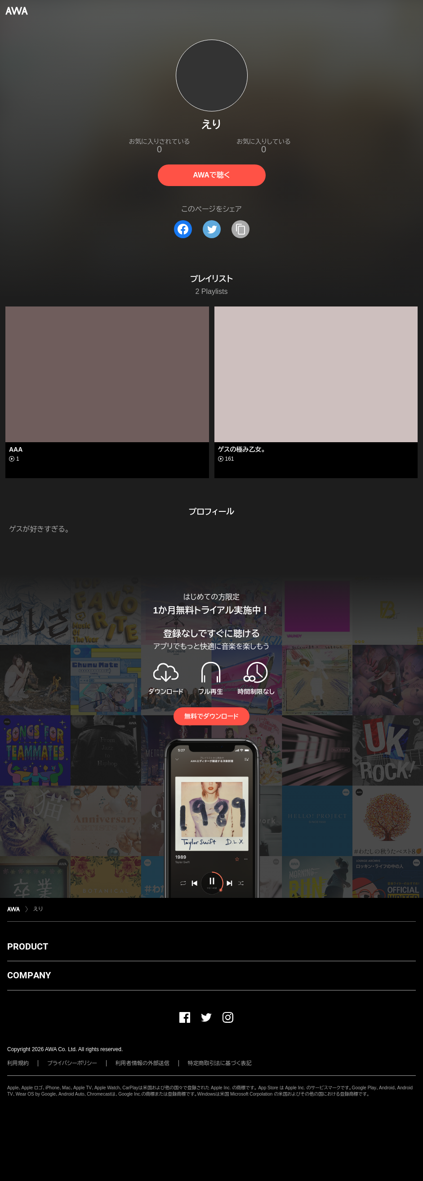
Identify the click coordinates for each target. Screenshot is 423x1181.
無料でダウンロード (211, 716)
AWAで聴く (211, 175)
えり (38, 909)
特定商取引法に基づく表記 (220, 1063)
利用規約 (18, 1063)
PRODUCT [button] (27, 946)
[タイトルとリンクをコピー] (240, 229)
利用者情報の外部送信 (142, 1063)
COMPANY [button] (29, 975)
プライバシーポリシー (72, 1063)
